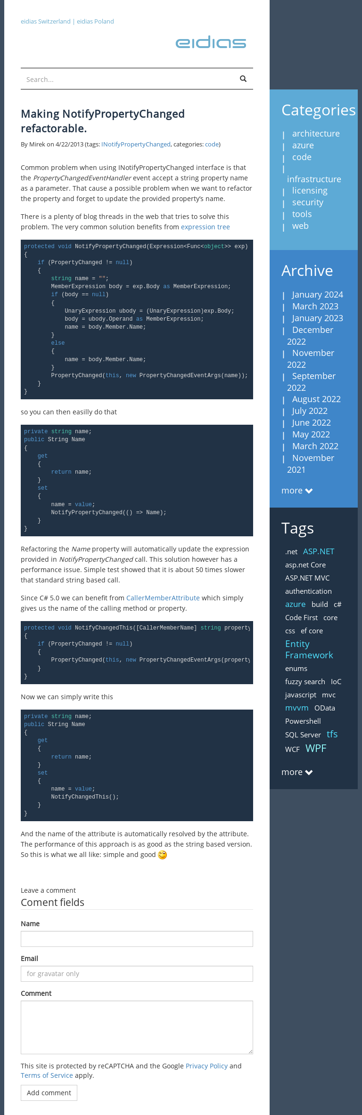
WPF (315, 748)
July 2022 (310, 410)
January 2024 (317, 294)
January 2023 (317, 317)
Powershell (303, 721)
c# (338, 604)
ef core (312, 630)
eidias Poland (95, 21)
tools (302, 213)
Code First (301, 617)
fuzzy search (305, 681)
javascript (300, 694)
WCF (292, 749)
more (292, 490)
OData (324, 707)
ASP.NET (318, 551)
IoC (336, 681)
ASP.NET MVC (307, 577)
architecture (316, 133)
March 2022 (315, 446)
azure (303, 145)
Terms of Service (47, 1075)
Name (30, 923)
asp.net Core (305, 564)
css (290, 630)
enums (296, 668)
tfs (332, 733)
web (300, 225)
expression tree (205, 226)
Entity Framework (309, 649)
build (320, 604)
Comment (36, 993)
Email (29, 958)
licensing (310, 190)
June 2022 (311, 422)
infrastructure (314, 179)
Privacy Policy (207, 1065)
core (330, 617)
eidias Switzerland (46, 21)
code (212, 144)
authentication (308, 591)
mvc (329, 694)
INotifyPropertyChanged (136, 144)
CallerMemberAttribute (163, 597)
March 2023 (315, 306)
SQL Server (303, 734)
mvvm (297, 707)
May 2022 (311, 434)
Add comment (49, 1092)
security (307, 202)
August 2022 (316, 398)
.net (291, 551)
